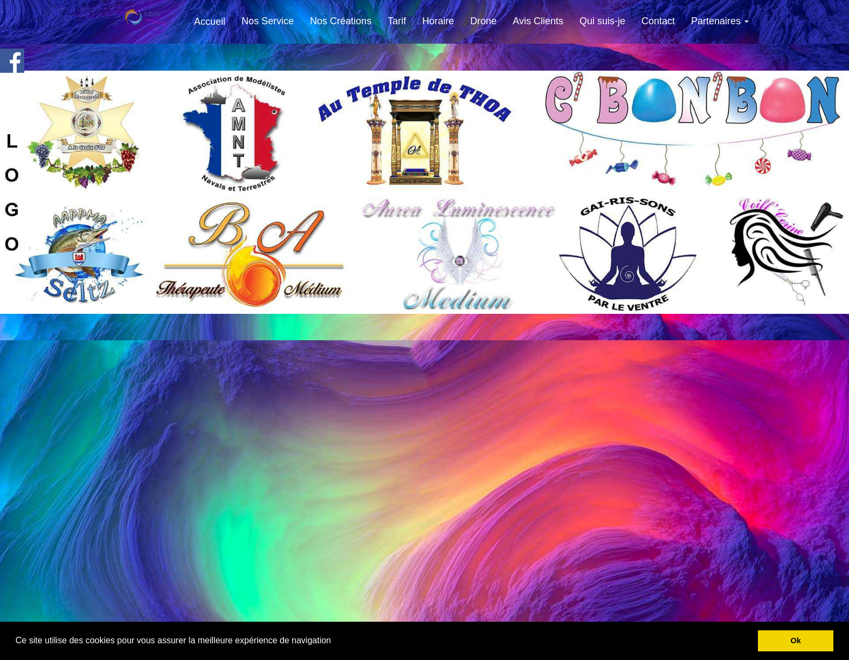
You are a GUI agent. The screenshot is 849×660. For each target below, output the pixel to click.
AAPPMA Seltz (401, 616)
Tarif (397, 21)
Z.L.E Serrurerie (539, 618)
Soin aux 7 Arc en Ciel (469, 617)
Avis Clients (538, 21)
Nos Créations (340, 21)
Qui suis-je (602, 21)
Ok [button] (796, 640)
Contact (658, 21)
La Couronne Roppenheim (326, 615)
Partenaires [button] (720, 21)
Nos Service (267, 21)
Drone (483, 21)
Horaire (438, 21)
